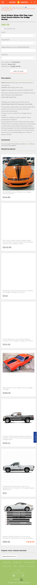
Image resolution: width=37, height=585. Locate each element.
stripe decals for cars (9, 556)
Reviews (22, 566)
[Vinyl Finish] (18, 43)
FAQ (15, 566)
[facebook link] (13, 576)
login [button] (27, 144)
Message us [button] (35, 437)
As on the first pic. (8, 29)
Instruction (30, 566)
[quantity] (18, 58)
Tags (18, 570)
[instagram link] (23, 576)
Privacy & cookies (29, 562)
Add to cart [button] (19, 71)
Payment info (17, 562)
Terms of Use (7, 566)
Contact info (6, 562)
